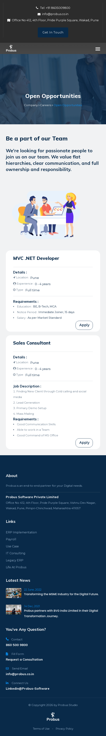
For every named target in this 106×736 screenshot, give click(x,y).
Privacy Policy (64, 728)
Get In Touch (53, 32)
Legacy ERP (14, 560)
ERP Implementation (20, 532)
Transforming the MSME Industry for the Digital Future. (61, 594)
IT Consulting (15, 553)
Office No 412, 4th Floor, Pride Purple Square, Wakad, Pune (53, 20)
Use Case (12, 546)
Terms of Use (41, 728)
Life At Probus (16, 567)
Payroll (11, 539)
